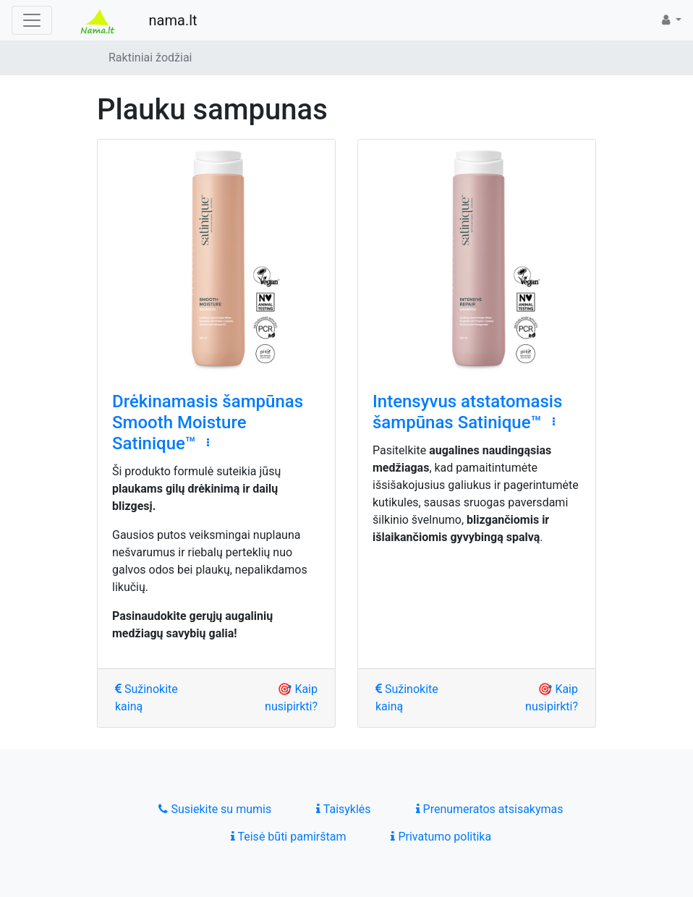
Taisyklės (343, 809)
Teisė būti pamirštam (288, 836)
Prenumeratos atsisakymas (490, 809)
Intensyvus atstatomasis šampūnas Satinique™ (467, 412)
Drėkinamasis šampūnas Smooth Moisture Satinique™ (207, 422)
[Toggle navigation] (32, 20)
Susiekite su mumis (214, 809)
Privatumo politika (441, 836)
